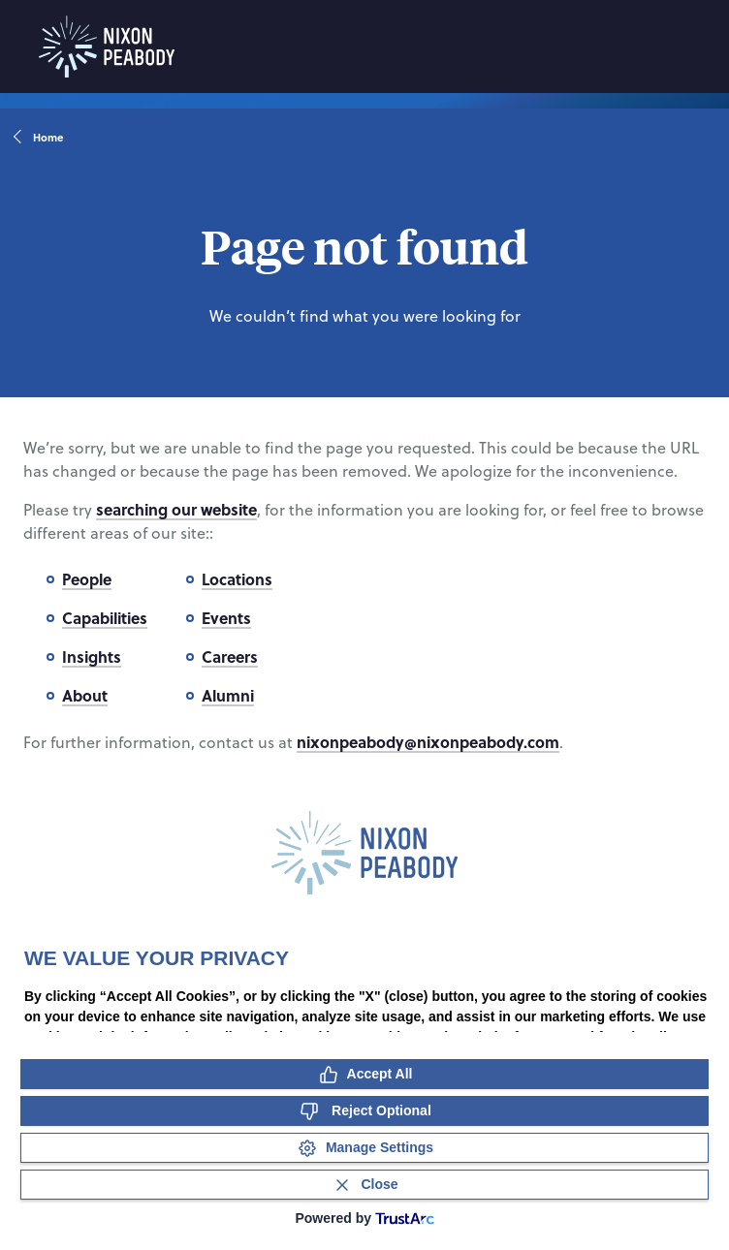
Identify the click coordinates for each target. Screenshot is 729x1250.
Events (226, 618)
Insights (91, 656)
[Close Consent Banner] (364, 1185)
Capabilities (104, 618)
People (86, 579)
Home (39, 137)
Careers (230, 656)
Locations (237, 579)
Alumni (228, 695)
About (85, 695)
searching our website (176, 509)
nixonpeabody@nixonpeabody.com (428, 742)
